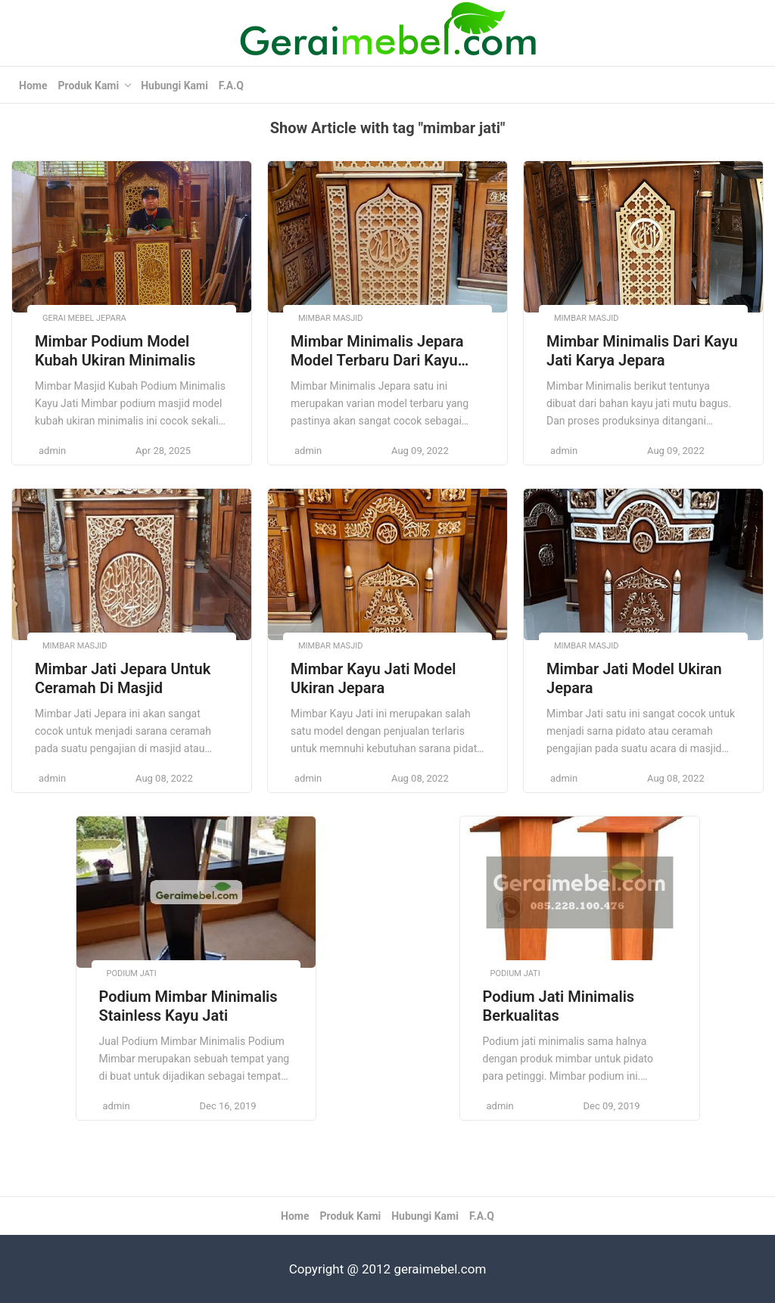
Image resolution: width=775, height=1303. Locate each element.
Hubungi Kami (174, 85)
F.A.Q (231, 85)
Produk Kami (88, 85)
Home (33, 85)
